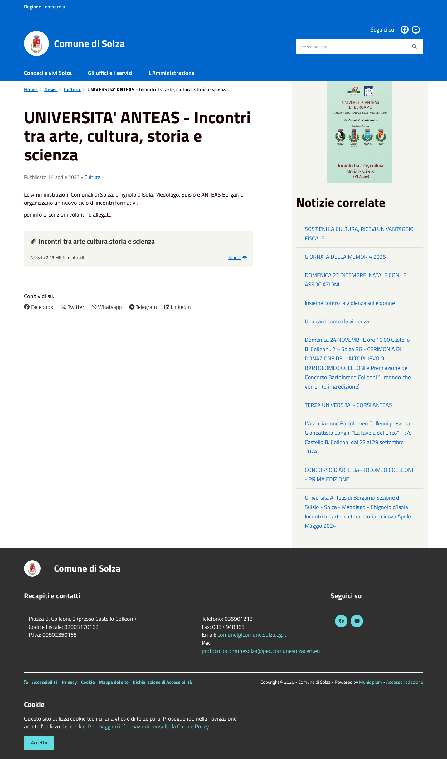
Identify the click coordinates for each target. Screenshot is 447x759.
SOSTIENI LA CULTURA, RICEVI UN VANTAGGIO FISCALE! (359, 233)
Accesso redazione (404, 682)
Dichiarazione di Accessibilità (162, 682)
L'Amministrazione (171, 73)
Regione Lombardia (44, 6)
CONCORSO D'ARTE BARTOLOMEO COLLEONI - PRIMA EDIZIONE (359, 474)
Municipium (370, 682)
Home (31, 89)
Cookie (88, 682)
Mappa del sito (114, 682)
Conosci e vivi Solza (48, 73)
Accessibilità (45, 682)
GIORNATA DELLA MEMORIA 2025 (345, 256)
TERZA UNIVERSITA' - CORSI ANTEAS (348, 405)
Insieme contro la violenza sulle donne (350, 303)
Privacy (69, 682)
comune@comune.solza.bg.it (251, 634)
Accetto (39, 742)
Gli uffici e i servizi (110, 73)
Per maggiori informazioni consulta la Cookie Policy (148, 726)
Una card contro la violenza (337, 321)
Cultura (72, 89)
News (51, 89)
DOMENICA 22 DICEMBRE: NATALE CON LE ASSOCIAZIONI (355, 280)
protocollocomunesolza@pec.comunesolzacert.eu (261, 651)
